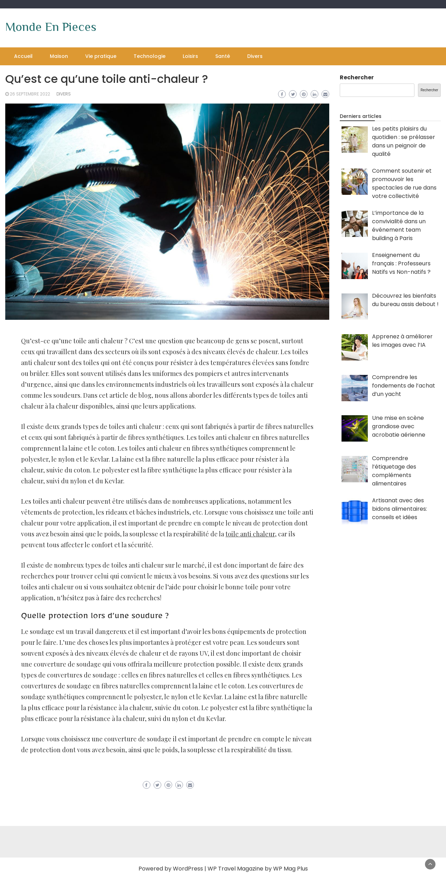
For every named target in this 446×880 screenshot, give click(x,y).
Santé (222, 56)
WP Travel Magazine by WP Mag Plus (258, 869)
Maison (59, 56)
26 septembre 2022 (30, 94)
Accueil (23, 56)
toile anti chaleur (250, 534)
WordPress (188, 869)
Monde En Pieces (50, 27)
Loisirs (190, 56)
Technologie (149, 56)
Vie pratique (100, 56)
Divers (255, 56)
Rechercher (357, 77)
